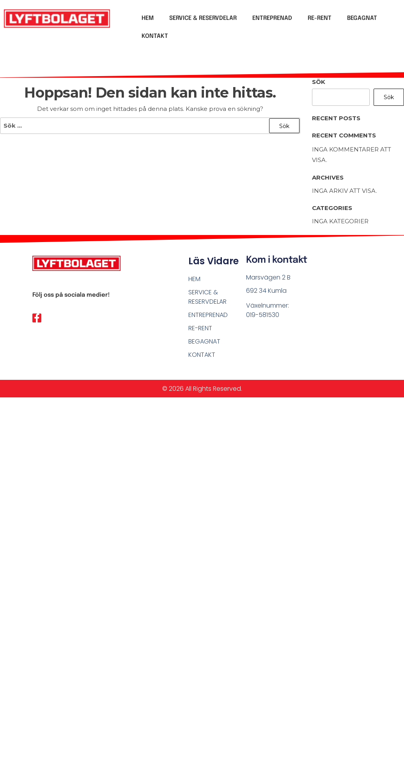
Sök (318, 81)
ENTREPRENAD (272, 18)
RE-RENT (319, 18)
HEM (148, 18)
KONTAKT (155, 36)
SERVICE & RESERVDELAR (203, 18)
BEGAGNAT (362, 18)
